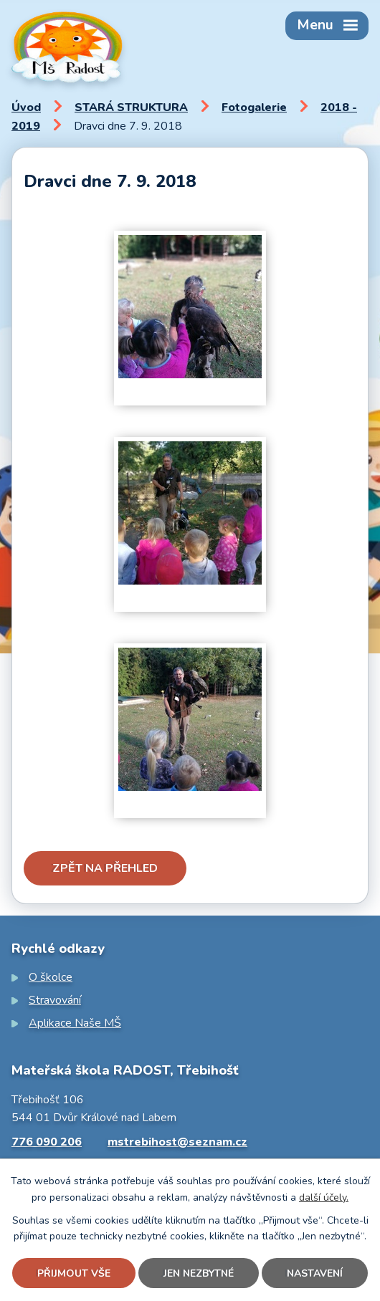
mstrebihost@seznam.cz (177, 1142)
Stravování (55, 1000)
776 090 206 (46, 1142)
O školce (50, 977)
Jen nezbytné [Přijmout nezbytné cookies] (198, 1273)
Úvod (26, 107)
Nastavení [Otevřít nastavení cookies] (315, 1273)
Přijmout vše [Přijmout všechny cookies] (73, 1273)
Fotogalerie (254, 107)
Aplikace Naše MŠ (75, 1023)
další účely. (323, 1197)
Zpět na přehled (105, 868)
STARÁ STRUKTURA (131, 107)
